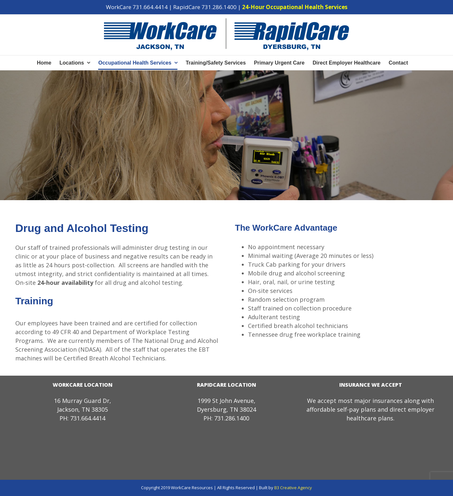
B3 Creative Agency (293, 487)
